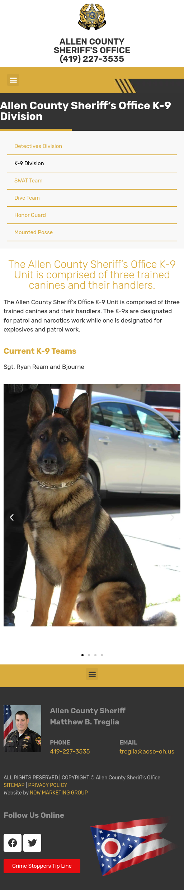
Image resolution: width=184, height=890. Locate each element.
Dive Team (27, 198)
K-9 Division (29, 163)
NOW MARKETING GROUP (59, 793)
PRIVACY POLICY (49, 785)
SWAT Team (28, 180)
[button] (13, 80)
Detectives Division (38, 146)
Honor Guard (30, 215)
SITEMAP (14, 785)
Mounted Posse (33, 232)
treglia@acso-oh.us (146, 751)
